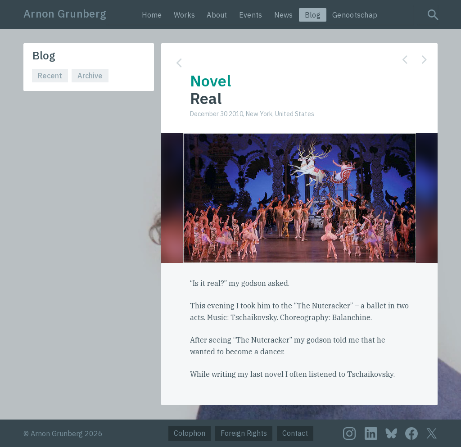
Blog (313, 14)
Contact (295, 433)
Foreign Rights (244, 433)
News (283, 14)
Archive (90, 75)
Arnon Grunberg (64, 13)
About (217, 14)
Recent (50, 75)
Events (250, 14)
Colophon (189, 433)
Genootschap (354, 14)
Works (184, 14)
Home (152, 14)
